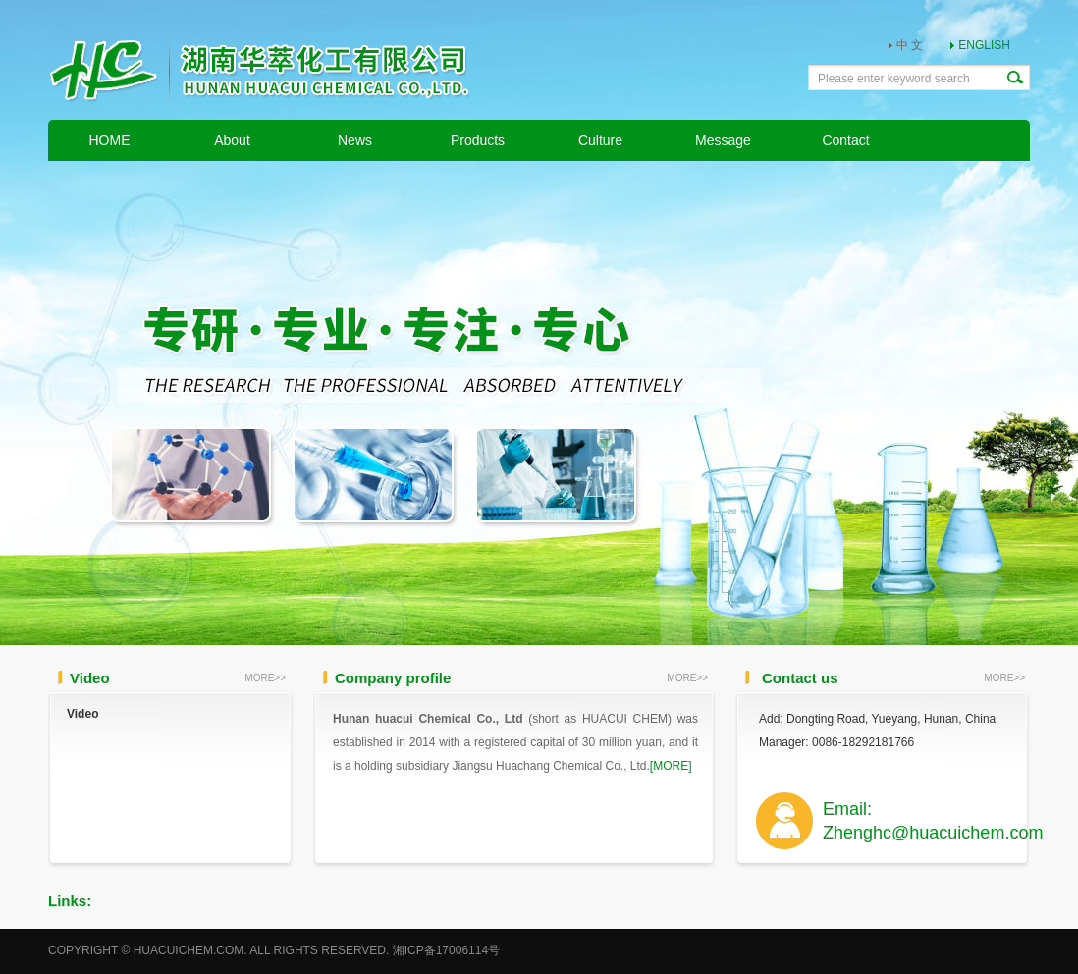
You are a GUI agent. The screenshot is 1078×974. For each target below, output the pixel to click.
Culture (600, 140)
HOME (110, 140)
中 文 (909, 45)
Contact (845, 140)
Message (723, 140)
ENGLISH (984, 45)
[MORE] (671, 766)
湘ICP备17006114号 (446, 950)
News (355, 140)
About (232, 140)
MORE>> (265, 678)
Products (478, 140)
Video (82, 714)
